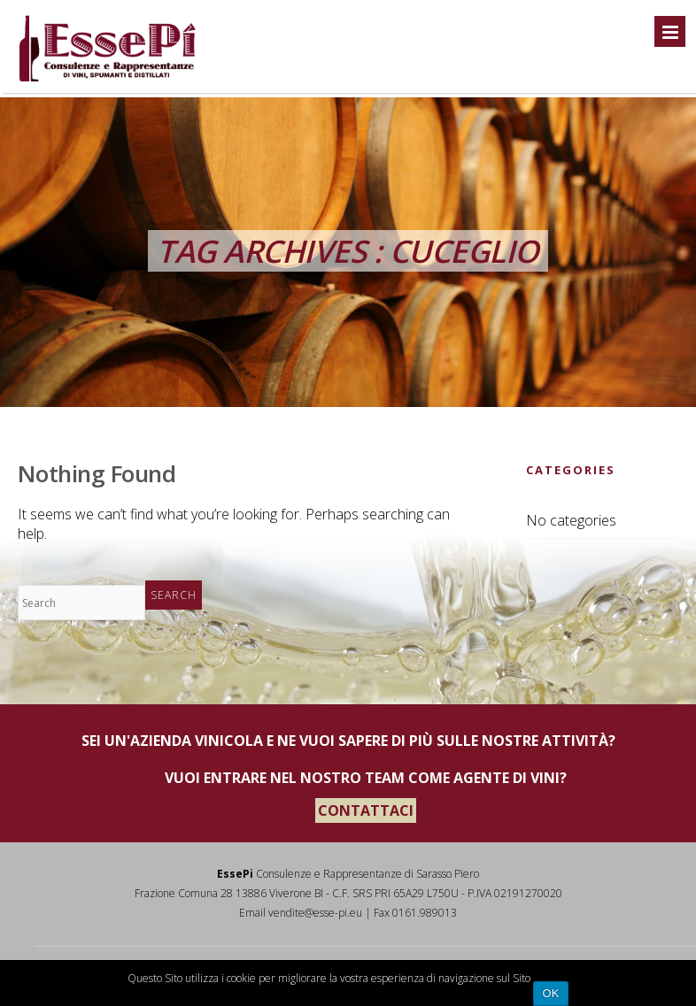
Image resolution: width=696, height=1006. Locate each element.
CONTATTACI (366, 810)
